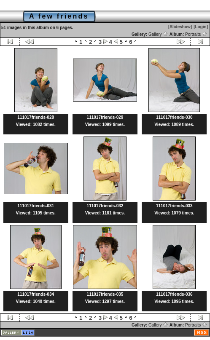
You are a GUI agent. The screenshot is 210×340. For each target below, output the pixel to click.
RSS (202, 332)
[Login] (201, 26)
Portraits (196, 34)
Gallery (158, 34)
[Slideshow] (180, 26)
